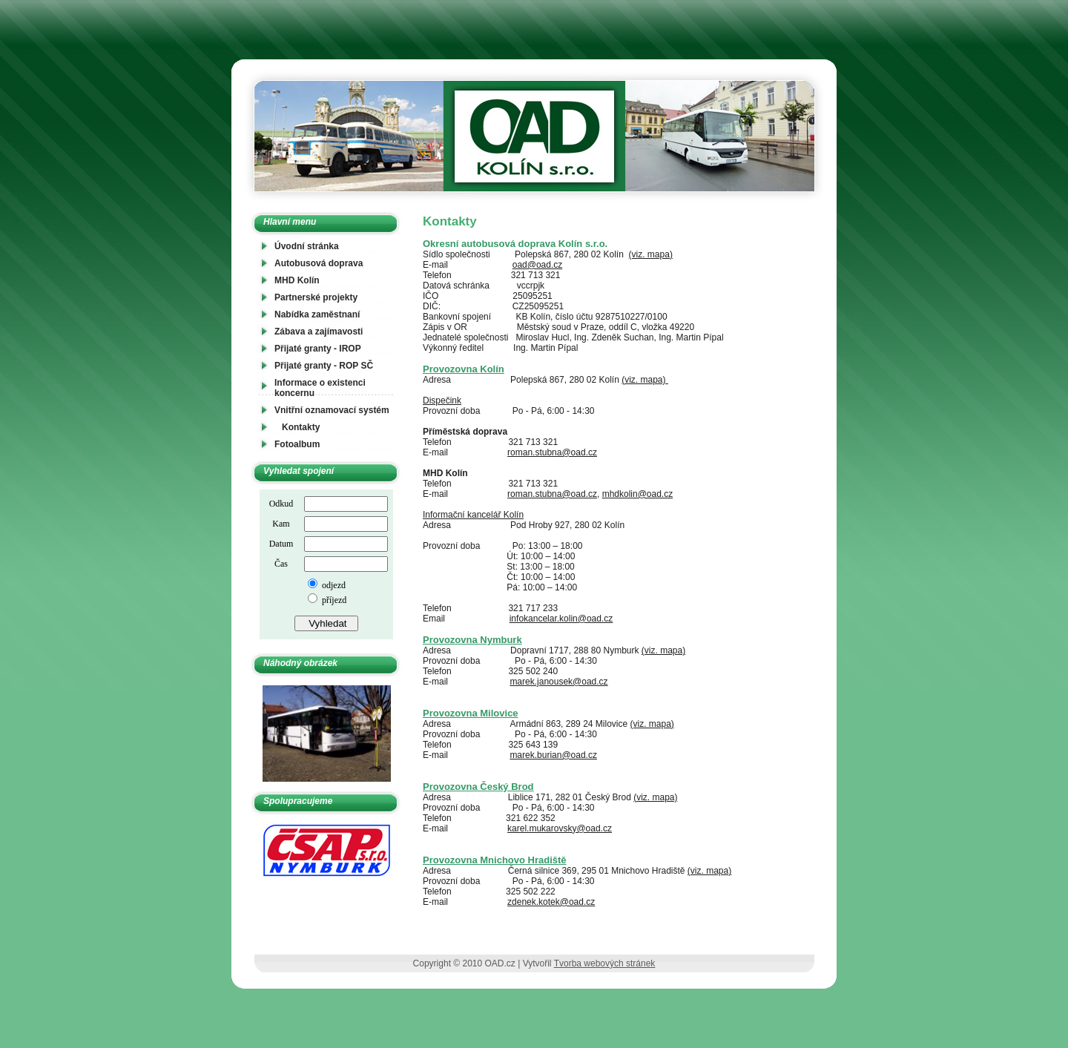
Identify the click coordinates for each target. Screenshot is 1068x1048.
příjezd (333, 600)
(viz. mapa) (651, 254)
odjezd (333, 585)
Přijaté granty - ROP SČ (323, 365)
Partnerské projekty (315, 297)
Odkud (281, 503)
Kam (280, 523)
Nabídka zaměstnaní (317, 314)
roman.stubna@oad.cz (552, 452)
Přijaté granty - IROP (317, 348)
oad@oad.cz (537, 265)
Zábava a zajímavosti (318, 331)
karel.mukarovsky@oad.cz (559, 828)
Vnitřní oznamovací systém (331, 410)
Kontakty (301, 427)
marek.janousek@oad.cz (558, 681)
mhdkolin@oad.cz (637, 494)
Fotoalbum (297, 444)
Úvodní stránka (306, 246)
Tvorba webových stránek (605, 963)
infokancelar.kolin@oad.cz (561, 618)
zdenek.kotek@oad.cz (551, 902)
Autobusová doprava (318, 263)
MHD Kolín (297, 280)
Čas (281, 563)
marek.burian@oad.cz (553, 755)
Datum (281, 543)
